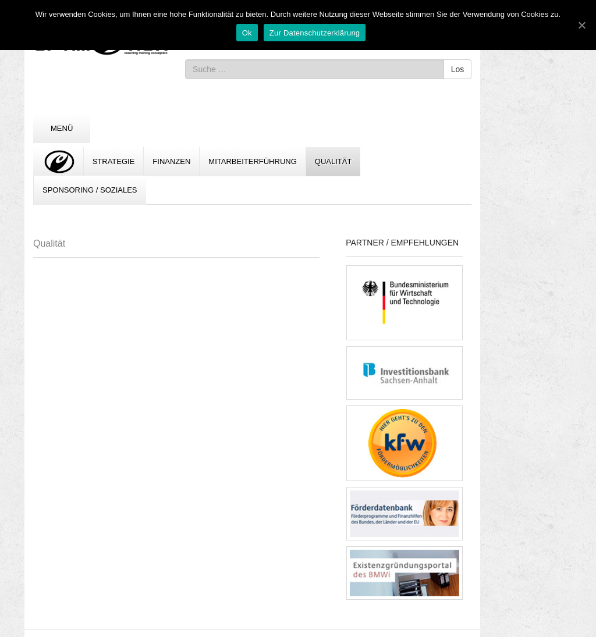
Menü (62, 128)
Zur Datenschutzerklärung (314, 33)
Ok (247, 33)
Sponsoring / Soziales (89, 190)
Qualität (333, 161)
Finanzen (171, 161)
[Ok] (581, 25)
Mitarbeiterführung (252, 161)
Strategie (114, 161)
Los (457, 69)
